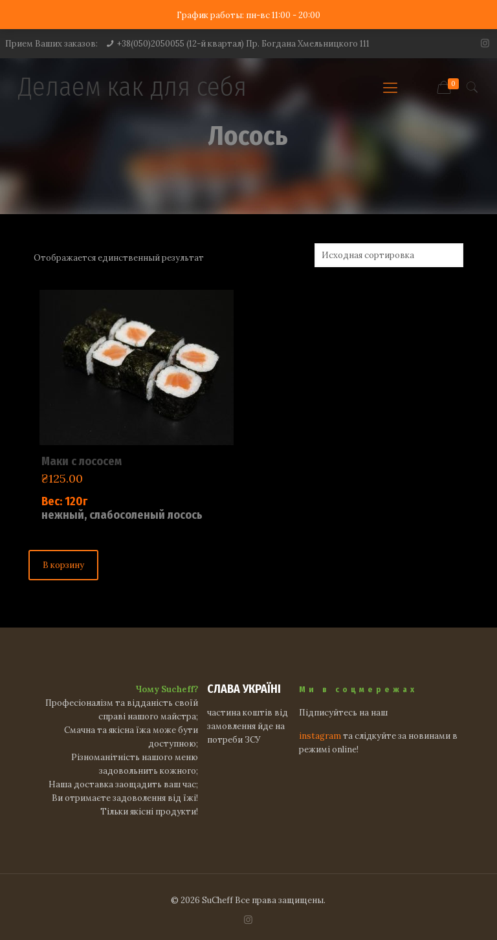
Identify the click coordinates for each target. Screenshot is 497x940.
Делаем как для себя (132, 87)
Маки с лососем (81, 461)
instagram (320, 735)
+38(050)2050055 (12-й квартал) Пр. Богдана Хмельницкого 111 (243, 43)
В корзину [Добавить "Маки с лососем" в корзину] (63, 565)
